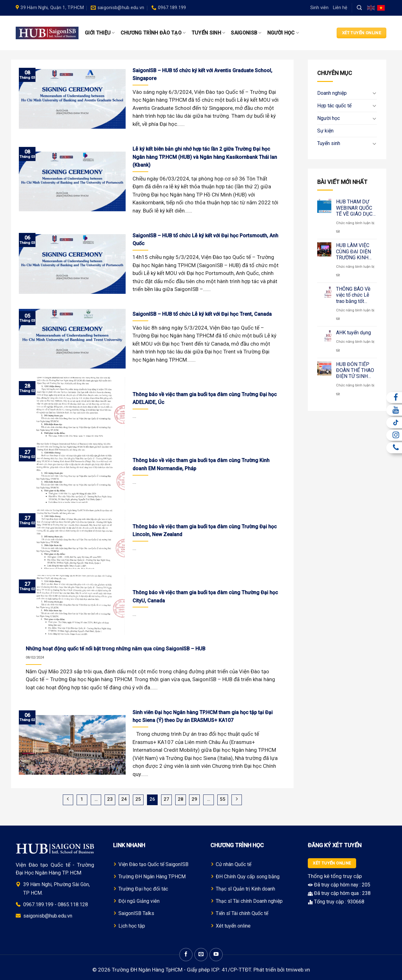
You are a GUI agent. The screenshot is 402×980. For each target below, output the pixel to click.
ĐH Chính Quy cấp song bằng (248, 877)
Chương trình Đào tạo (153, 33)
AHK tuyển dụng (353, 333)
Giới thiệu (100, 33)
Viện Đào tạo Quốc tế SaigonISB (153, 864)
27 (166, 799)
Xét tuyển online (233, 926)
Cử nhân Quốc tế (233, 864)
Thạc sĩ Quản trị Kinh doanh (245, 889)
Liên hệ (340, 7)
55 (222, 799)
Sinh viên (319, 7)
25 (138, 799)
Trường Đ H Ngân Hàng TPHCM (152, 877)
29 (194, 799)
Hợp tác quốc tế (334, 106)
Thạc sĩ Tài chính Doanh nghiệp (249, 901)
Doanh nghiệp (332, 93)
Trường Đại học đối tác (143, 889)
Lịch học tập (131, 926)
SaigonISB (246, 33)
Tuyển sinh (208, 33)
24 (124, 799)
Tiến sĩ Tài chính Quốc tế (242, 913)
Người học (283, 33)
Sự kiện (325, 131)
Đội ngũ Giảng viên (139, 901)
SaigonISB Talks (136, 913)
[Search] (359, 7)
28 (180, 799)
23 (110, 799)
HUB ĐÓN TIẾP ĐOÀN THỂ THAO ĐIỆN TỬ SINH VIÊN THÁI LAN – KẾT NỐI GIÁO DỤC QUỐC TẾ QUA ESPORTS (355, 370)
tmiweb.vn (298, 970)
